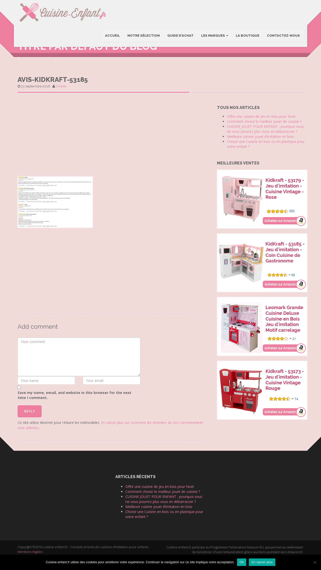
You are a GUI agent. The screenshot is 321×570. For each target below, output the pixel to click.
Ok (241, 562)
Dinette (61, 96)
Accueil (112, 36)
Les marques (214, 36)
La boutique (247, 36)
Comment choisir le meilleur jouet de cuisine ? (264, 131)
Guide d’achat (180, 36)
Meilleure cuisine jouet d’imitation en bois (260, 146)
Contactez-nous (283, 36)
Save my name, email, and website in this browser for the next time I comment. (74, 405)
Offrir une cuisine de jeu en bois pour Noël (261, 126)
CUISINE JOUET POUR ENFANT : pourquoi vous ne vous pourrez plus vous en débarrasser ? (265, 139)
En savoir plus (262, 562)
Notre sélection (143, 36)
